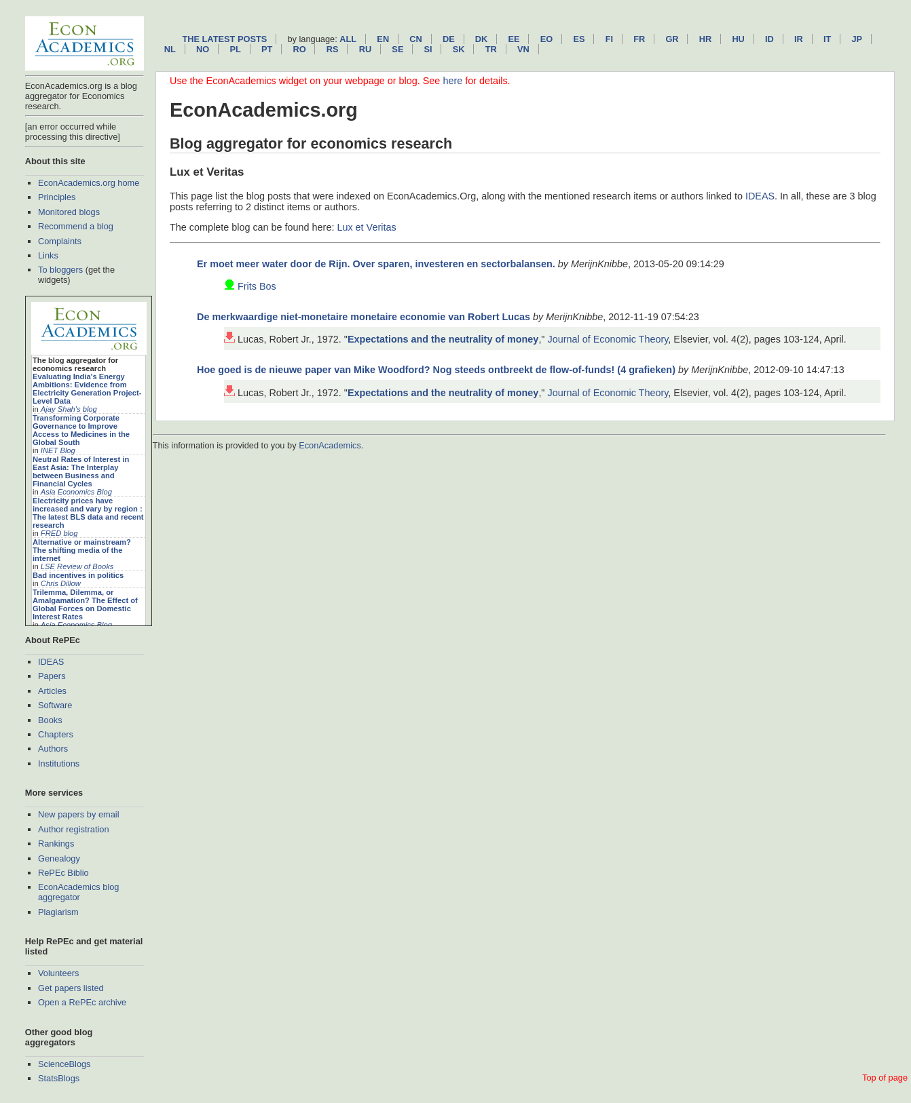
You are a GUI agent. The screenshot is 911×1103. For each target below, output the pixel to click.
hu (738, 39)
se (397, 49)
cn (415, 39)
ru (365, 49)
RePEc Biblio (63, 873)
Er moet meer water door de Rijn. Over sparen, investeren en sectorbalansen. (376, 263)
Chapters (55, 734)
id (769, 39)
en (383, 39)
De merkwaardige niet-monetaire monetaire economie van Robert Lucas (363, 316)
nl (170, 49)
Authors (53, 748)
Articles (52, 691)
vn (523, 49)
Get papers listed (71, 988)
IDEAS (51, 662)
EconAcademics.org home (88, 183)
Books (50, 720)
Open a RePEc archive (82, 1002)
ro (299, 49)
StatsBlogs (58, 1078)
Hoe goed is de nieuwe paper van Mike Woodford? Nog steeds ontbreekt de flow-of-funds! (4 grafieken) (436, 369)
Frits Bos (257, 286)
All (347, 39)
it (827, 39)
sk (459, 49)
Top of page (885, 1077)
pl (234, 49)
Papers (52, 676)
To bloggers (60, 270)
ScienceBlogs (64, 1064)
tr (491, 49)
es (578, 39)
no (202, 49)
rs (333, 49)
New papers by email (78, 814)
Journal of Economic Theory (607, 339)
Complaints (59, 241)
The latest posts (224, 39)
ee (514, 39)
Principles (56, 197)
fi (609, 39)
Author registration (73, 829)
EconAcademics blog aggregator (78, 892)
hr (705, 39)
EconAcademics (330, 445)
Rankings (56, 843)
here (452, 80)
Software (55, 705)
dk (481, 39)
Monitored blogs (69, 212)
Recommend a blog (75, 226)
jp (856, 39)
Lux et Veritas (366, 227)
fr (639, 39)
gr (671, 39)
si (428, 49)
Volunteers (58, 973)
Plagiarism (58, 912)
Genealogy (59, 858)
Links (48, 255)
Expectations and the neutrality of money (443, 339)
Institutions (58, 763)
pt (266, 49)
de (449, 39)
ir (798, 39)
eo (546, 39)
